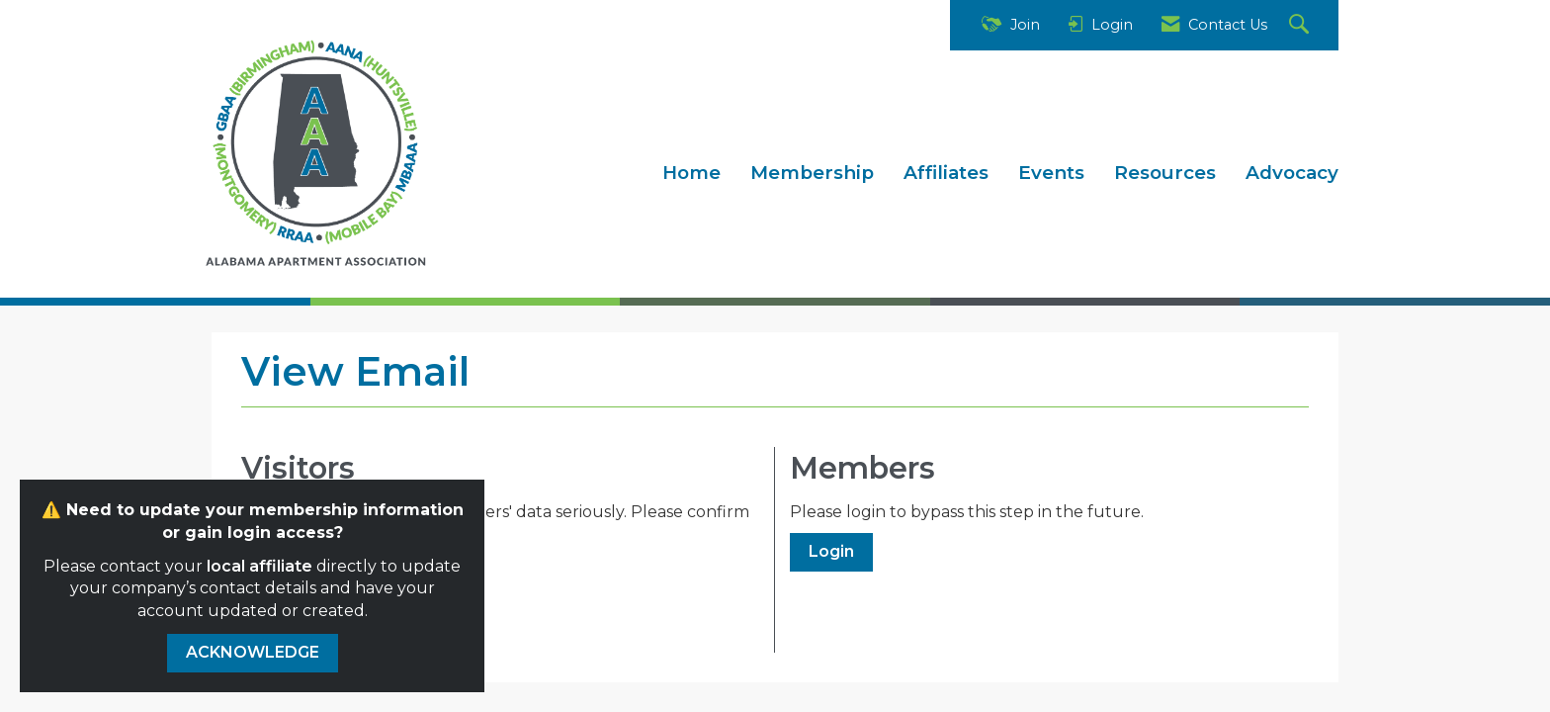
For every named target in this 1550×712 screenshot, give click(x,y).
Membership (812, 172)
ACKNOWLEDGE (252, 652)
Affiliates (946, 172)
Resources (1165, 172)
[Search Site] (1301, 25)
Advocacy (1292, 172)
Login (831, 551)
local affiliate (259, 566)
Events (1051, 172)
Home (691, 172)
